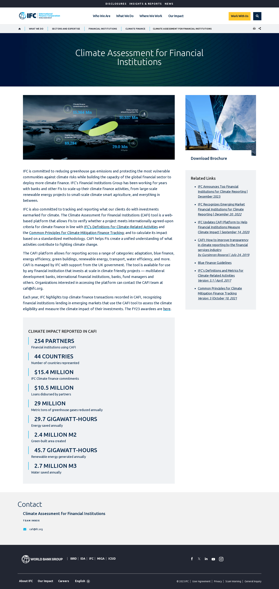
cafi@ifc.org (36, 529)
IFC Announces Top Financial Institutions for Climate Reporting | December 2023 (223, 191)
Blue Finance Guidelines (214, 262)
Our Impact (176, 16)
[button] (257, 16)
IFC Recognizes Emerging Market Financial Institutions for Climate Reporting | (221, 209)
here (166, 309)
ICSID (112, 558)
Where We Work (151, 16)
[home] (20, 29)
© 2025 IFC (183, 581)
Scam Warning (233, 581)
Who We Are (101, 16)
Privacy (218, 581)
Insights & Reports (145, 3)
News (169, 3)
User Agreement (201, 581)
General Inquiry (253, 581)
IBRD (73, 558)
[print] (253, 29)
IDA (82, 558)
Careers (63, 581)
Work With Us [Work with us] (239, 16)
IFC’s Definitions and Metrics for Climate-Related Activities (220, 275)
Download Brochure (209, 158)
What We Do (124, 16)
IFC (91, 558)
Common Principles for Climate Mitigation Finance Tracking (76, 233)
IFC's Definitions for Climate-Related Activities (121, 227)
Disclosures (116, 3)
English (80, 581)
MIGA (101, 558)
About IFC (26, 581)
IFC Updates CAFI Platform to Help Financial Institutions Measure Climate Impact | (223, 227)
